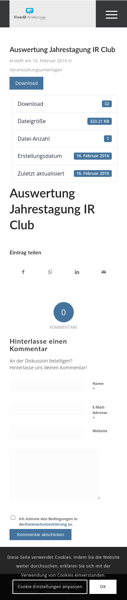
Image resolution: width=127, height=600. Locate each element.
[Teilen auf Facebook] (23, 271)
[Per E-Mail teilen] (104, 271)
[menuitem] (108, 13)
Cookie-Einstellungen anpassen (50, 587)
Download (26, 83)
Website (99, 430)
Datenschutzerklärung (46, 524)
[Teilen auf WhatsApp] (50, 271)
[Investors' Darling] (52, 13)
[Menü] (108, 13)
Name (98, 386)
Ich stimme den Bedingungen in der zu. (48, 521)
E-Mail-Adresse (99, 413)
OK (103, 587)
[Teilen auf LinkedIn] (77, 271)
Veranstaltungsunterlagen (35, 70)
